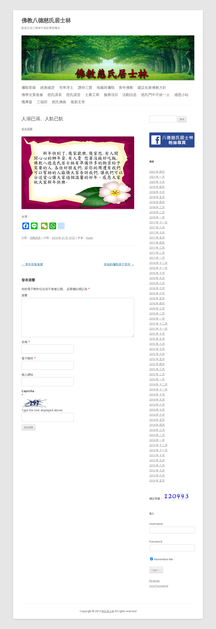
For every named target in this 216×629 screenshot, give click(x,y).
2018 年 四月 (157, 202)
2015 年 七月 (157, 349)
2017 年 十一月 (158, 222)
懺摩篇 (27, 101)
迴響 (24, 295)
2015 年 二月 (157, 374)
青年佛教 (126, 87)
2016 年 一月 (157, 318)
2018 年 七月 (157, 192)
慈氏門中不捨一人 (155, 94)
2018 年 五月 (157, 197)
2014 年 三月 (157, 430)
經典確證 (47, 87)
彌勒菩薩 (29, 87)
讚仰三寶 (85, 87)
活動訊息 (129, 94)
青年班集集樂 (32, 264)
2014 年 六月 (157, 415)
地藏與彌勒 (106, 87)
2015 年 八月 (157, 344)
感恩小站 (181, 94)
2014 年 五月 (157, 420)
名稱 (26, 342)
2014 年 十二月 (158, 384)
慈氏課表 (54, 94)
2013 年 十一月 (158, 450)
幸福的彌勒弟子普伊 (119, 264)
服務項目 (111, 94)
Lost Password (158, 586)
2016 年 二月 (157, 313)
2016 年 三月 (157, 308)
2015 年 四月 (157, 364)
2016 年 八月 (157, 283)
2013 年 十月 (157, 455)
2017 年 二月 (157, 253)
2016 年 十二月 (158, 263)
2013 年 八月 (157, 465)
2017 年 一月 (157, 258)
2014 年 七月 (157, 410)
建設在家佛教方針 (152, 87)
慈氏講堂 (73, 94)
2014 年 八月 (157, 404)
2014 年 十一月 (158, 389)
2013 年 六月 (157, 475)
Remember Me (161, 559)
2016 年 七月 (157, 288)
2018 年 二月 (157, 212)
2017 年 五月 (157, 237)
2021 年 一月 (157, 177)
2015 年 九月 (157, 339)
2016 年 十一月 (158, 268)
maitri (89, 238)
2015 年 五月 (157, 359)
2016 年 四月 (157, 303)
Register (154, 581)
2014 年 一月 (157, 440)
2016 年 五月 (157, 298)
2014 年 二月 (157, 435)
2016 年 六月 (157, 293)
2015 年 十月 (157, 334)
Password (155, 541)
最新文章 (78, 101)
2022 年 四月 (157, 172)
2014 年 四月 (157, 425)
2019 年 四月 (157, 187)
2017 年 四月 (157, 242)
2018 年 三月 (157, 207)
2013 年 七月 (157, 470)
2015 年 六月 (157, 354)
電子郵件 (29, 358)
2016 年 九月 (157, 278)
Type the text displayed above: (42, 410)
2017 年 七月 (157, 232)
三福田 (42, 101)
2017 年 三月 (157, 248)
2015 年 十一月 (158, 329)
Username (156, 524)
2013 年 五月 (157, 480)
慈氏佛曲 (59, 101)
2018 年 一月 (157, 217)
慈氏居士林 (107, 611)
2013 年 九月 (157, 460)
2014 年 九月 (157, 399)
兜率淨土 (66, 87)
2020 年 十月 (157, 182)
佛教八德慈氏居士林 (46, 20)
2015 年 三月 (157, 369)
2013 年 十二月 (158, 445)
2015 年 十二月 (158, 323)
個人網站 (27, 375)
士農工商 (92, 94)
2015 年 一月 (157, 379)
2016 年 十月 (157, 273)
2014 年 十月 (157, 394)
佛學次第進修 (32, 94)
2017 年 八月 (157, 227)
